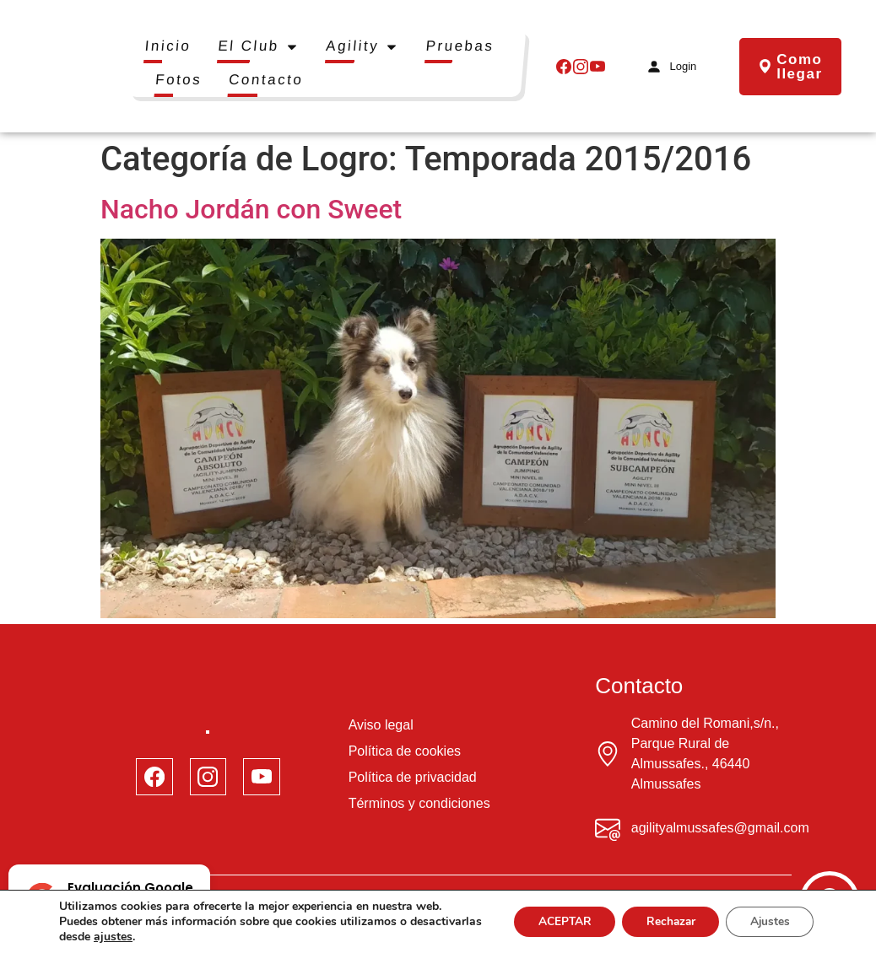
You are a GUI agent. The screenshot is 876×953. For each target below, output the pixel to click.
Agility (362, 46)
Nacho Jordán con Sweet (251, 209)
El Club (259, 46)
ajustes (188, 937)
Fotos (178, 80)
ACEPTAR (555, 921)
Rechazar (665, 921)
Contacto (267, 80)
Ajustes (768, 921)
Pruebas (460, 46)
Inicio (168, 46)
